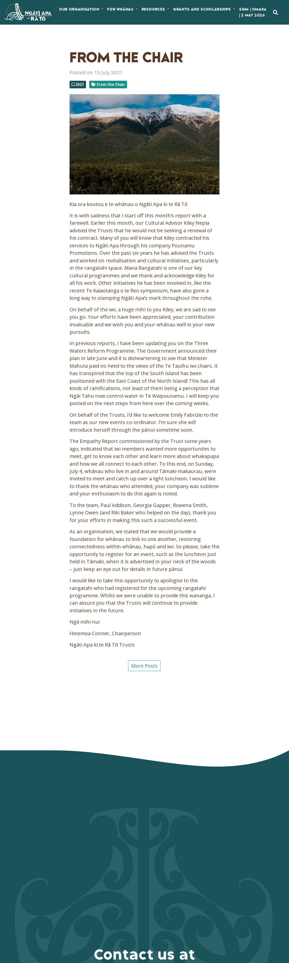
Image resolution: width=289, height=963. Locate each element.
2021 (78, 84)
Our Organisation (79, 9)
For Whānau (120, 9)
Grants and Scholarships (202, 9)
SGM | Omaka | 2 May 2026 (253, 12)
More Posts (144, 665)
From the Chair (108, 84)
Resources (154, 9)
